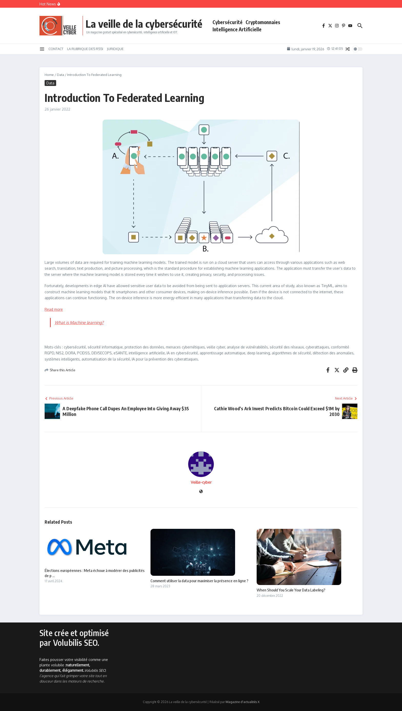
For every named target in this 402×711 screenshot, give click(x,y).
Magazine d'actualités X (242, 702)
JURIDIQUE (115, 49)
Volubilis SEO (94, 670)
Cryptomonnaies (263, 22)
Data (60, 75)
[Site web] (201, 492)
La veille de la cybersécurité (144, 23)
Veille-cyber (201, 482)
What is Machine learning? (79, 322)
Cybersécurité (228, 22)
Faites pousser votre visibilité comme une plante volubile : (73, 665)
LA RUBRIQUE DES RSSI (85, 49)
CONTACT (55, 49)
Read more (54, 309)
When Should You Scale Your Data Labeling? (291, 590)
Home (49, 75)
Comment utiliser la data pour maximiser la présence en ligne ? (199, 580)
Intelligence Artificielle (237, 29)
